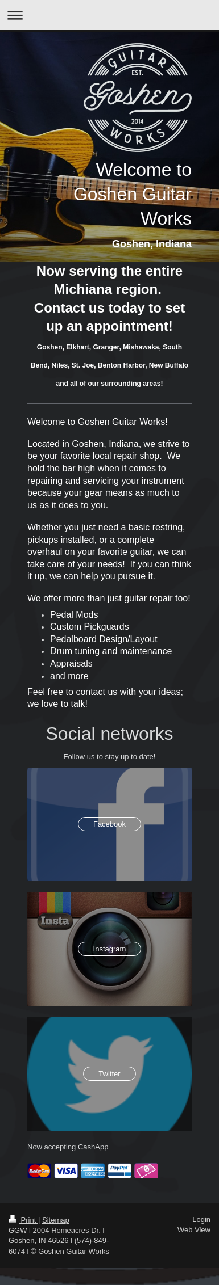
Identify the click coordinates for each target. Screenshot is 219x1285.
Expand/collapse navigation (109, 15)
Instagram (109, 949)
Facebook (109, 824)
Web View (193, 1229)
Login (201, 1219)
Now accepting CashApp (67, 1147)
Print (23, 1220)
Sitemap (55, 1220)
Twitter (109, 1073)
